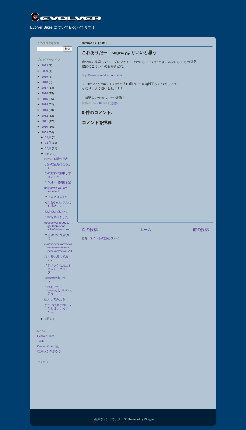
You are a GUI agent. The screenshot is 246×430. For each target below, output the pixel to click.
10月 (48, 148)
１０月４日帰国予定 (57, 182)
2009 (45, 132)
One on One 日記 (48, 346)
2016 (45, 93)
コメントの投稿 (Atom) (104, 238)
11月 (48, 142)
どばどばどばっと (57, 211)
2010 (45, 126)
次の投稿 (90, 229)
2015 (45, 98)
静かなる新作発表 (56, 158)
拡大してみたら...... (57, 299)
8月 (47, 318)
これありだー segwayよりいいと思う (58, 290)
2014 (45, 104)
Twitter (41, 341)
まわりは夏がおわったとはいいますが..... (57, 308)
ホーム (145, 229)
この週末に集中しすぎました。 (57, 175)
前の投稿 (201, 229)
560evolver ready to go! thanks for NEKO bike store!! (57, 226)
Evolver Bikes (46, 336)
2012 (45, 115)
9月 (47, 154)
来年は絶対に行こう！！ (56, 279)
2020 (45, 70)
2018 (45, 82)
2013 (45, 109)
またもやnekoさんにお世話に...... (57, 204)
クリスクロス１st (55, 197)
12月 (48, 137)
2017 (45, 87)
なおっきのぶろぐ (49, 351)
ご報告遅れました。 (57, 217)
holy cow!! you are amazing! (55, 189)
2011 (45, 121)
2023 (45, 65)
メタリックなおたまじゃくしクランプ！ (57, 269)
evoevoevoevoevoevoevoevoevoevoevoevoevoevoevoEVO (58, 247)
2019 (45, 76)
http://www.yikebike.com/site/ (102, 75)
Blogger (149, 419)
